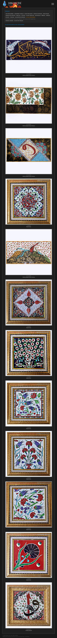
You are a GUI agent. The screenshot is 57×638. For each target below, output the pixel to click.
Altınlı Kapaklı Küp (31, 18)
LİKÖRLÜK (48, 15)
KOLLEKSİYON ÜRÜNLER (20, 17)
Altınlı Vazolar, (25, 18)
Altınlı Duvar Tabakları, (18, 18)
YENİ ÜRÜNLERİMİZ (9, 13)
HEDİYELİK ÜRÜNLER (37, 13)
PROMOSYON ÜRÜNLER (10, 15)
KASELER (7, 17)
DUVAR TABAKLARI (30, 15)
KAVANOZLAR (37, 15)
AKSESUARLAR (46, 13)
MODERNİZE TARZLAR (18, 13)
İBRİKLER (43, 15)
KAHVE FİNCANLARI (28, 13)
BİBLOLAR (18, 15)
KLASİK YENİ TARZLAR (18, 20)
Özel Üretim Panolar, (9, 18)
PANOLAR (12, 17)
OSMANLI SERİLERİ (9, 20)
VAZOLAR (23, 15)
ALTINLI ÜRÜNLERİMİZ (30, 17)
